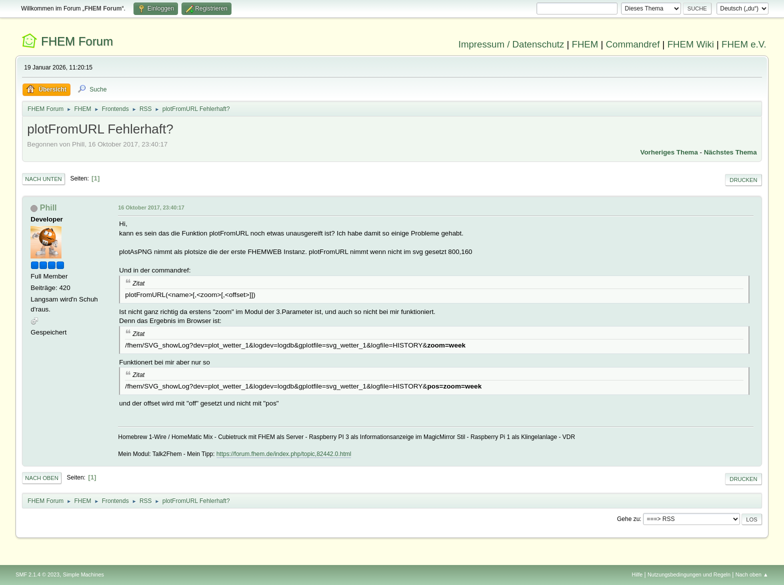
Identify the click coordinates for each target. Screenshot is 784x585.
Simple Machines (83, 575)
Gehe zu (628, 519)
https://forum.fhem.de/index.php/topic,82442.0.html (284, 454)
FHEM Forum (77, 41)
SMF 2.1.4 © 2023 (38, 575)
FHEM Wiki (691, 44)
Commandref (633, 44)
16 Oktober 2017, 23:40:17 (151, 207)
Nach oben (41, 478)
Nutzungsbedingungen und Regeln (689, 575)
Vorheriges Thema (669, 152)
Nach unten (43, 179)
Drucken (743, 180)
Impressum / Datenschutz (511, 44)
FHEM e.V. (744, 44)
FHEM (585, 44)
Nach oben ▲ (752, 575)
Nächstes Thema (730, 152)
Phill (48, 208)
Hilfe (637, 575)
